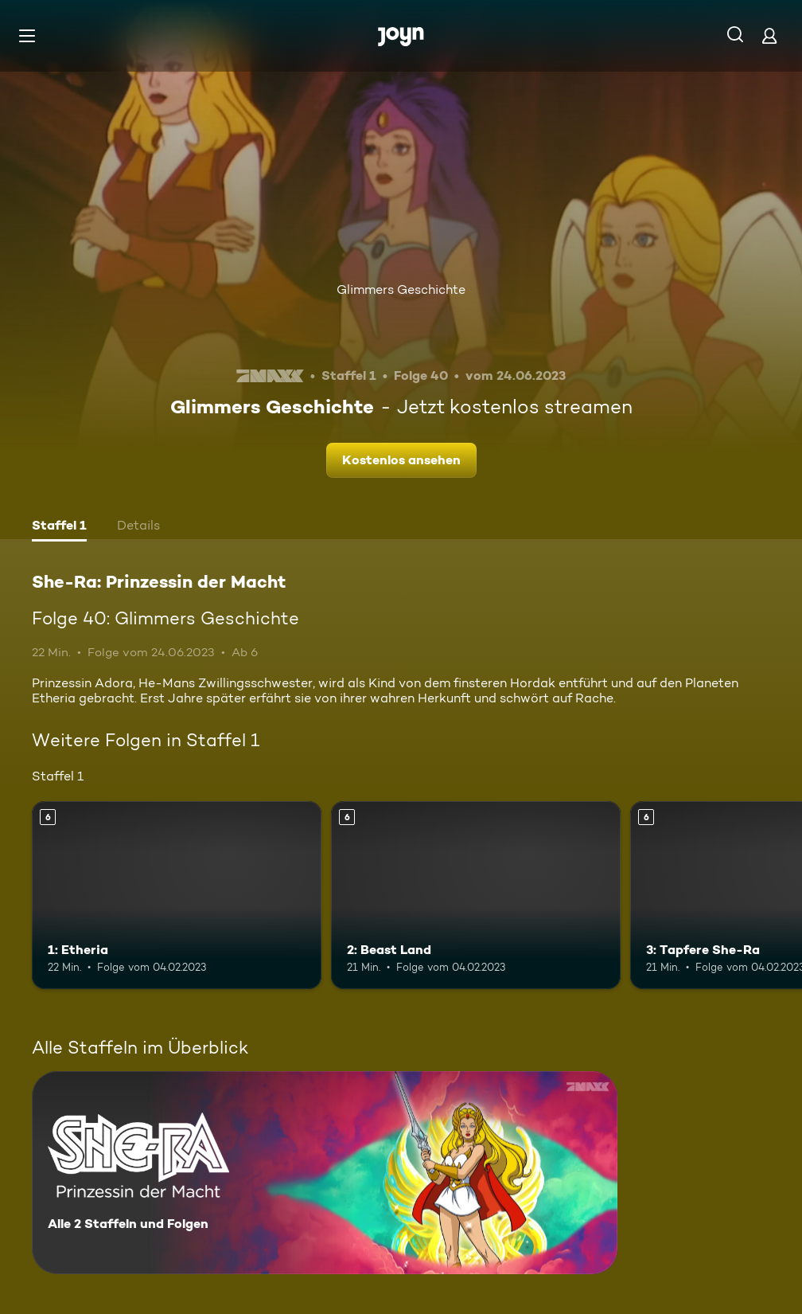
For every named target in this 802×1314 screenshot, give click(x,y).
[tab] (59, 527)
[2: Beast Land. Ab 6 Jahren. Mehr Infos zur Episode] (476, 895)
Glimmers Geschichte (401, 289)
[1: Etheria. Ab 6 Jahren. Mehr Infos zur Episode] (176, 895)
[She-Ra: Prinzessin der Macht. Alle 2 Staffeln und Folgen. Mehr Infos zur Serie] (324, 1172)
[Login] (769, 35)
